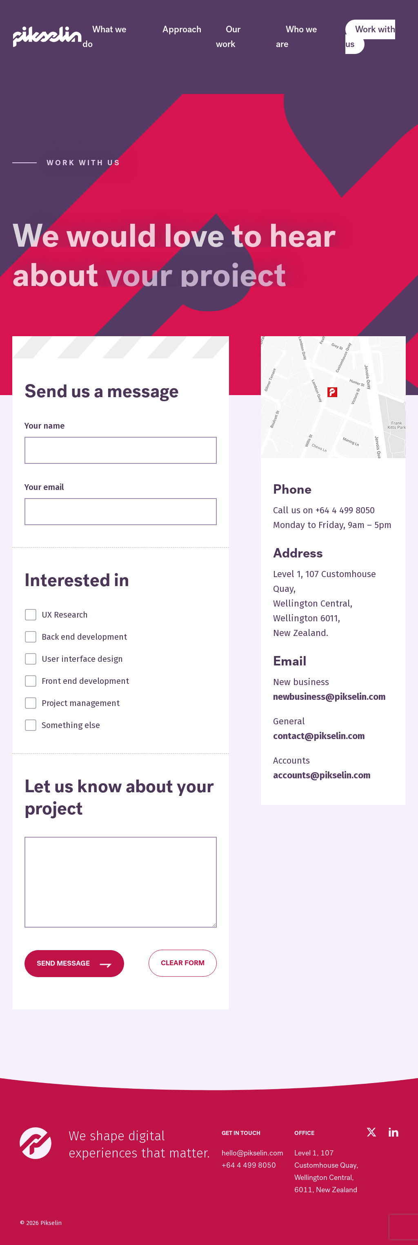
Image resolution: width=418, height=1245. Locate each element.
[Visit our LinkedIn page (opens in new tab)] (393, 1132)
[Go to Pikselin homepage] (47, 37)
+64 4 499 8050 (249, 1165)
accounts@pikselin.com (322, 775)
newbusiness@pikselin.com (329, 696)
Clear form (183, 963)
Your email (44, 487)
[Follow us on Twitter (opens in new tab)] (371, 1132)
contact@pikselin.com (319, 736)
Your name (44, 426)
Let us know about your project (119, 797)
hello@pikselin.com (252, 1153)
